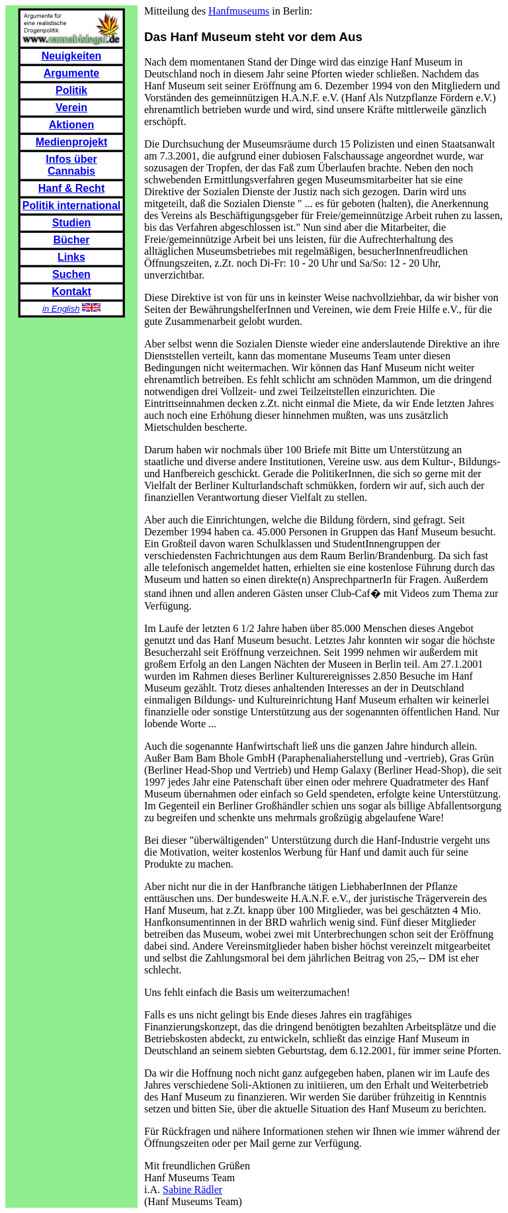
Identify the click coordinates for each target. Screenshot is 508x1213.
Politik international (71, 205)
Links (71, 257)
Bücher (71, 240)
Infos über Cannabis (71, 165)
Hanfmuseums (238, 11)
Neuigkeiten (72, 56)
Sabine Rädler (192, 1189)
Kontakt (71, 291)
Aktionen (71, 124)
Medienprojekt (71, 142)
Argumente (71, 73)
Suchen (71, 274)
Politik (71, 90)
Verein (71, 107)
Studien (71, 222)
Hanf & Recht (71, 188)
